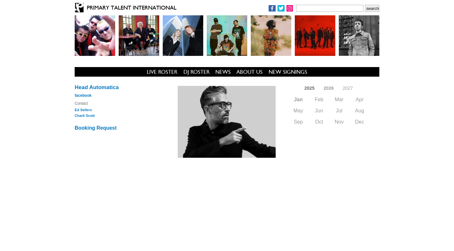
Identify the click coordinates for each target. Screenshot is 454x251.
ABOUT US (249, 72)
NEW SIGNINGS (288, 72)
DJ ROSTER (196, 72)
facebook (83, 95)
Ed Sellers (83, 110)
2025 (309, 88)
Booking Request (96, 128)
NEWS (223, 72)
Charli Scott (85, 116)
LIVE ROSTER (162, 72)
